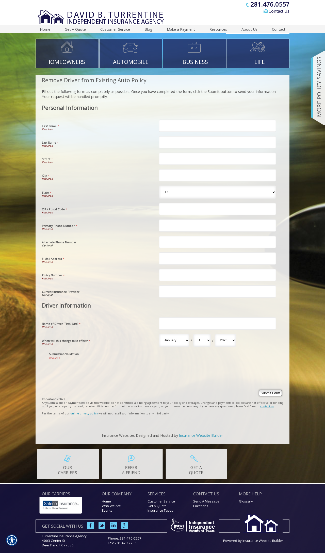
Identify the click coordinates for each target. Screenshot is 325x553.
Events (107, 510)
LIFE (259, 61)
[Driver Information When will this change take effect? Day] (202, 340)
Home (106, 501)
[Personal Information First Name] (217, 126)
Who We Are (111, 506)
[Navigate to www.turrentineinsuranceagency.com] (316, 88)
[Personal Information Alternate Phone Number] (217, 242)
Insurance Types (160, 510)
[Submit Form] (270, 393)
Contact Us (279, 11)
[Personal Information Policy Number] (217, 275)
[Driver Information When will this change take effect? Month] (174, 340)
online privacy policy (84, 413)
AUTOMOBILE (131, 61)
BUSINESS (195, 61)
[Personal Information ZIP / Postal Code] (217, 209)
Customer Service (161, 501)
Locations (200, 506)
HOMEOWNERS (65, 61)
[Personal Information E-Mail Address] (217, 258)
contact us (267, 406)
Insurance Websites (118, 435)
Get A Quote (157, 506)
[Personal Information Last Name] (217, 142)
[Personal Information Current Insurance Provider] (217, 291)
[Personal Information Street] (217, 159)
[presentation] (87, 369)
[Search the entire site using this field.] (250, 19)
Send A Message (206, 501)
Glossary (246, 501)
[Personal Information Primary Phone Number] (217, 225)
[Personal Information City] (217, 175)
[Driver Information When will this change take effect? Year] (225, 340)
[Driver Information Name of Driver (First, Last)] (217, 323)
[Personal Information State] (217, 192)
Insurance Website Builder (201, 435)
